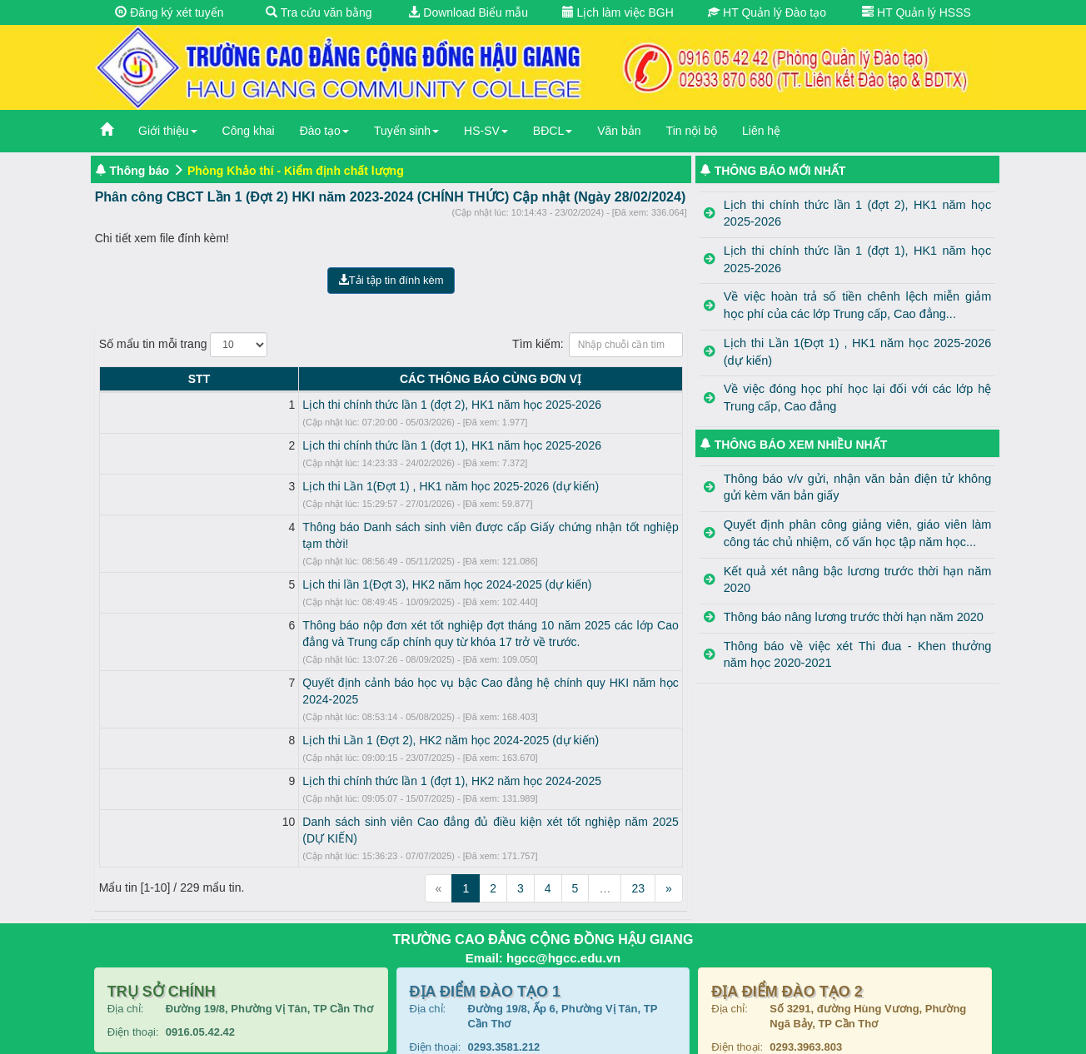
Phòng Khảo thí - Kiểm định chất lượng (295, 170)
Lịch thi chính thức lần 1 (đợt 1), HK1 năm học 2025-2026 (282, 445)
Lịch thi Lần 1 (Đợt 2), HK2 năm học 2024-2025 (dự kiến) (281, 706)
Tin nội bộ (691, 130)
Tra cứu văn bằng (319, 12)
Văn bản (618, 130)
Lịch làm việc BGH (618, 12)
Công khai (248, 130)
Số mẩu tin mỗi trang (183, 344)
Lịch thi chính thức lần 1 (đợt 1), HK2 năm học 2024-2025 (282, 747)
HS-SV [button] (486, 130)
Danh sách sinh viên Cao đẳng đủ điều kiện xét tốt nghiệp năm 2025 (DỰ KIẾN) (339, 788)
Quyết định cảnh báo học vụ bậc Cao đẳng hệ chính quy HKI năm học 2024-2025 (345, 666)
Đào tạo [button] (324, 130)
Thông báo (140, 170)
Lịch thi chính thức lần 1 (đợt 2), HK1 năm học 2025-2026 (282, 404)
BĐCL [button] (552, 130)
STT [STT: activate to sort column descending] (114, 378)
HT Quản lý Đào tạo (767, 12)
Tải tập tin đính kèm (391, 280)
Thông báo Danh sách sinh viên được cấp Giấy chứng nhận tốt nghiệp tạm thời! (339, 527)
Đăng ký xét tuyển (169, 12)
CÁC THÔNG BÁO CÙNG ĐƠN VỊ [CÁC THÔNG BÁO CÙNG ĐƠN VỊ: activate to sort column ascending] (405, 378)
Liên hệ (761, 130)
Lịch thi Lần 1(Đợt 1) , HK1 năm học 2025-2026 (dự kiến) (281, 486)
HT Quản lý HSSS (916, 12)
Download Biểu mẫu (468, 12)
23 (638, 838)
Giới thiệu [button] (167, 130)
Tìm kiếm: (597, 344)
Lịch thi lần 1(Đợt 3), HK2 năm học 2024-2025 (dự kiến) (277, 567)
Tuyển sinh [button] (406, 130)
